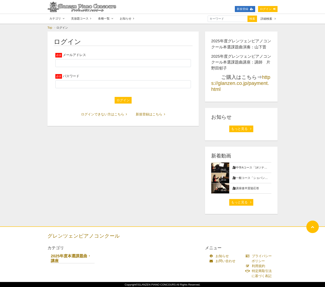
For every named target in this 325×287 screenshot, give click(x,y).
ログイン (268, 9)
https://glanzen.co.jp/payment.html (240, 83)
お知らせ (127, 18)
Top (49, 27)
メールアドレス (74, 55)
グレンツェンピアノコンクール (83, 236)
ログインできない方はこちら (104, 114)
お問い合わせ (223, 261)
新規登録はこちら (150, 114)
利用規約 (256, 266)
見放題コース (81, 18)
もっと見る (241, 129)
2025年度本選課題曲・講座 (71, 258)
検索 (252, 18)
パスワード (71, 76)
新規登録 (245, 9)
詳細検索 (268, 18)
